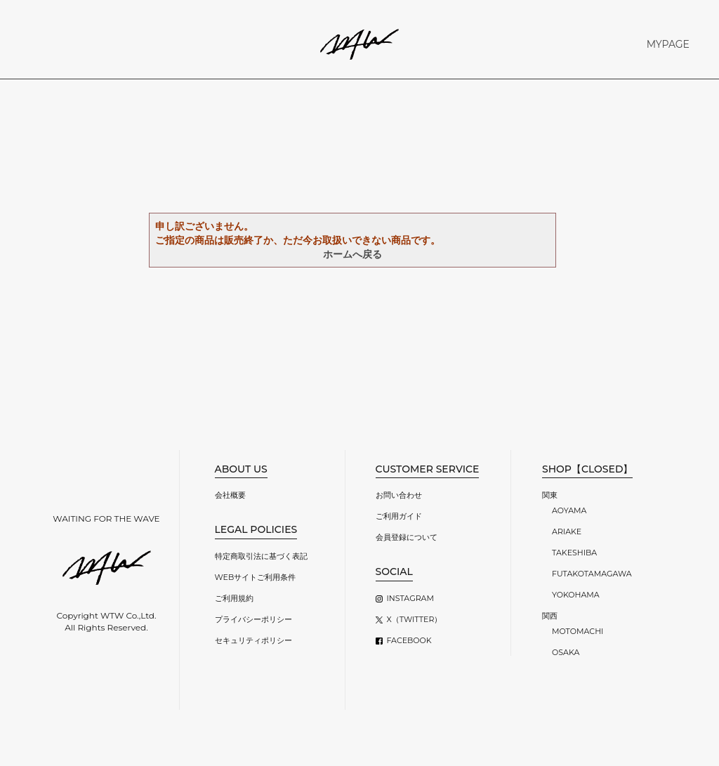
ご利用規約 (234, 598)
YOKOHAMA (576, 595)
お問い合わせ (399, 495)
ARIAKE (566, 531)
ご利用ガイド (399, 516)
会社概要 (230, 495)
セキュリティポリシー (253, 640)
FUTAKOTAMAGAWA (592, 574)
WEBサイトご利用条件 (255, 577)
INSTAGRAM (410, 598)
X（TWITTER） (414, 619)
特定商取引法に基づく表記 (261, 556)
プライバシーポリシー (253, 619)
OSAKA (565, 652)
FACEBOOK (409, 640)
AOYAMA (569, 510)
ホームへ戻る (352, 254)
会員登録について (406, 537)
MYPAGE (668, 44)
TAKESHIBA (574, 552)
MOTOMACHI (577, 631)
